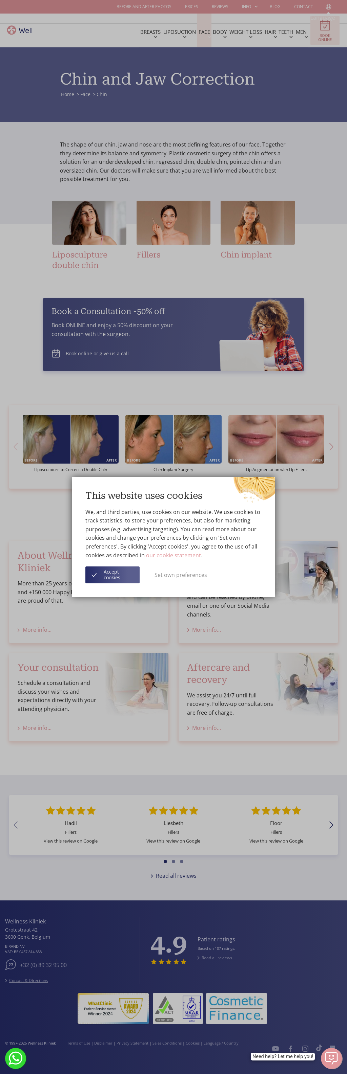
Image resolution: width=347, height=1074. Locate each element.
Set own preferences (181, 575)
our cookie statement (173, 555)
